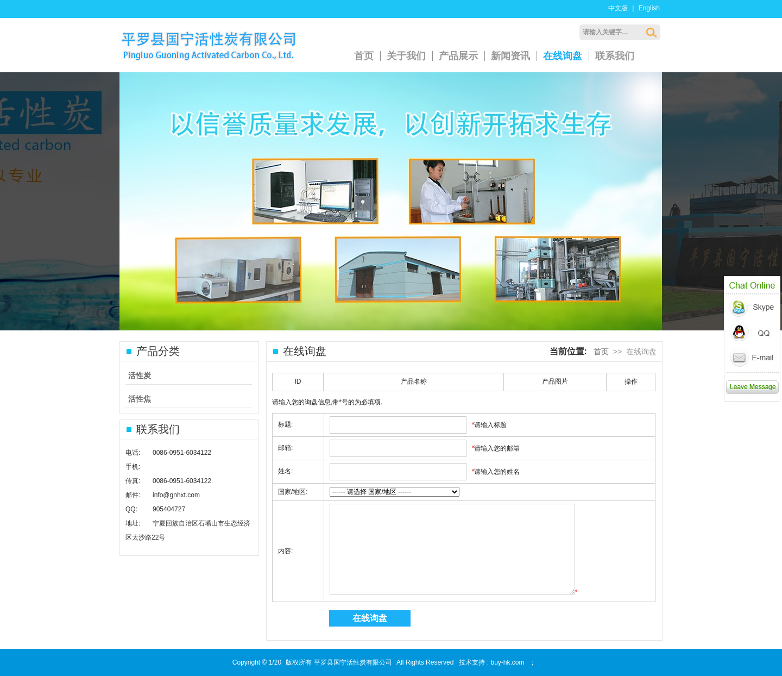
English (649, 8)
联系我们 (614, 56)
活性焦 (139, 399)
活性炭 (139, 375)
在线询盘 (562, 56)
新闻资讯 (510, 56)
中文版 (618, 8)
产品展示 (458, 56)
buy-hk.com (507, 662)
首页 (364, 56)
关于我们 (406, 56)
